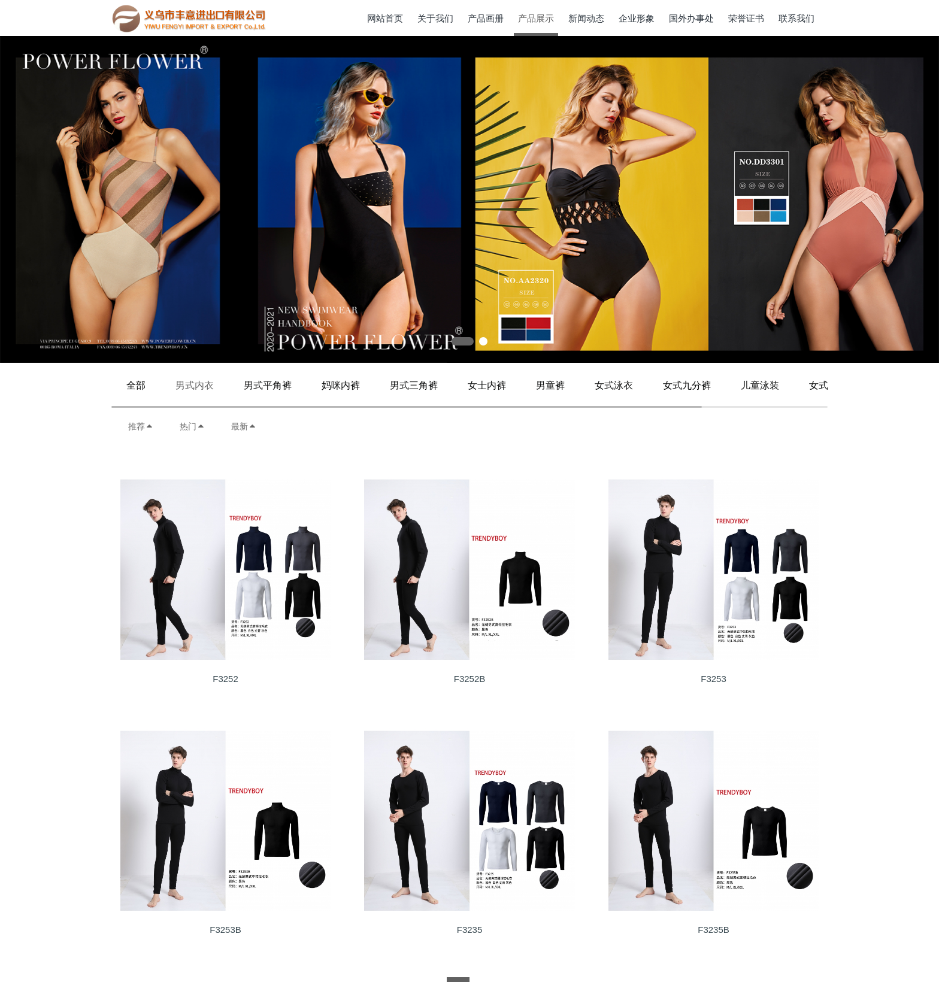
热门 (192, 426)
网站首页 (385, 18)
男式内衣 (194, 385)
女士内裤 (487, 385)
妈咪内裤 (341, 385)
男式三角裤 (414, 385)
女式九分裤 (687, 385)
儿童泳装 (760, 385)
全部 (136, 385)
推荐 (140, 426)
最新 (243, 426)
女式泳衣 (614, 385)
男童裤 (550, 385)
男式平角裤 (268, 385)
